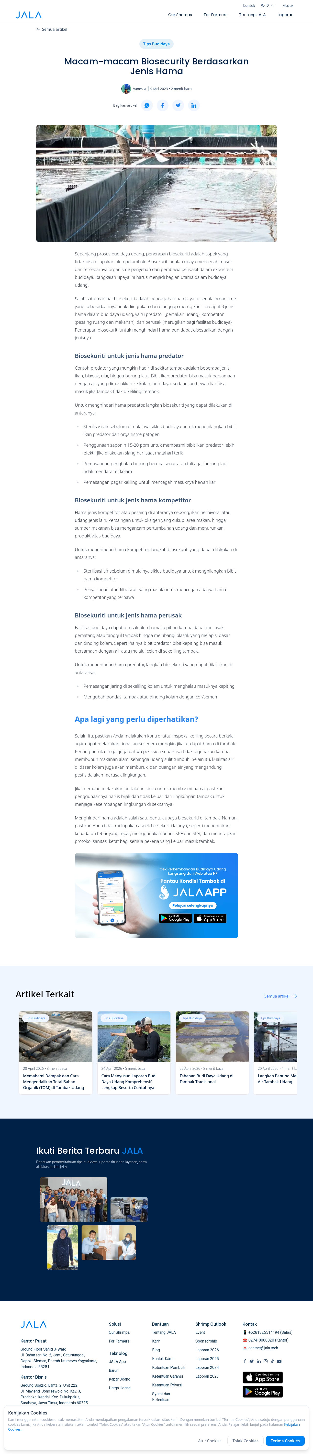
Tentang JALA (252, 15)
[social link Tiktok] (272, 1361)
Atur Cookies (210, 1441)
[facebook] (162, 105)
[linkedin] (194, 105)
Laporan (285, 15)
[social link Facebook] (245, 1361)
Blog (156, 1350)
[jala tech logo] (29, 15)
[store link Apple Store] (263, 1377)
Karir (156, 1341)
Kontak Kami (162, 1358)
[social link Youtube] (279, 1361)
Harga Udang (120, 1388)
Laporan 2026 (207, 1350)
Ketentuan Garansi (167, 1376)
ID (268, 5)
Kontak (249, 5)
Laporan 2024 (207, 1367)
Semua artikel (51, 29)
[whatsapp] (147, 105)
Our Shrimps (180, 15)
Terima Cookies (285, 1441)
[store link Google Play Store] (263, 1391)
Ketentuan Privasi (167, 1385)
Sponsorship (206, 1341)
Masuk (288, 5)
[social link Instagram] (265, 1361)
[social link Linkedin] (258, 1361)
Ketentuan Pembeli (168, 1367)
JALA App (117, 1361)
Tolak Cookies (245, 1441)
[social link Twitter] (251, 1361)
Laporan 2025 (207, 1358)
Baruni (114, 1370)
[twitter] (178, 105)
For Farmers (215, 15)
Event (200, 1332)
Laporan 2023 (207, 1376)
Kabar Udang (119, 1379)
